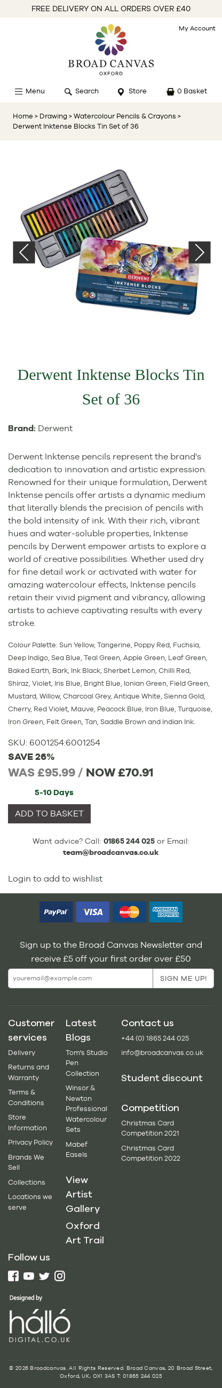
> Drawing (51, 116)
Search (87, 91)
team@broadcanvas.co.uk (111, 852)
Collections (26, 1182)
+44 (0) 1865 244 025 (155, 1038)
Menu (35, 91)
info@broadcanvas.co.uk (162, 1053)
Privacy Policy (30, 1142)
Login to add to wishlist (55, 879)
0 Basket (192, 91)
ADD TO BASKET (49, 813)
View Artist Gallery (83, 1194)
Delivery (21, 1053)
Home (23, 116)
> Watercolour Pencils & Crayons (121, 116)
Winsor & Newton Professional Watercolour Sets (86, 1108)
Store (138, 91)
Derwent (55, 428)
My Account (197, 28)
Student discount (162, 1078)
